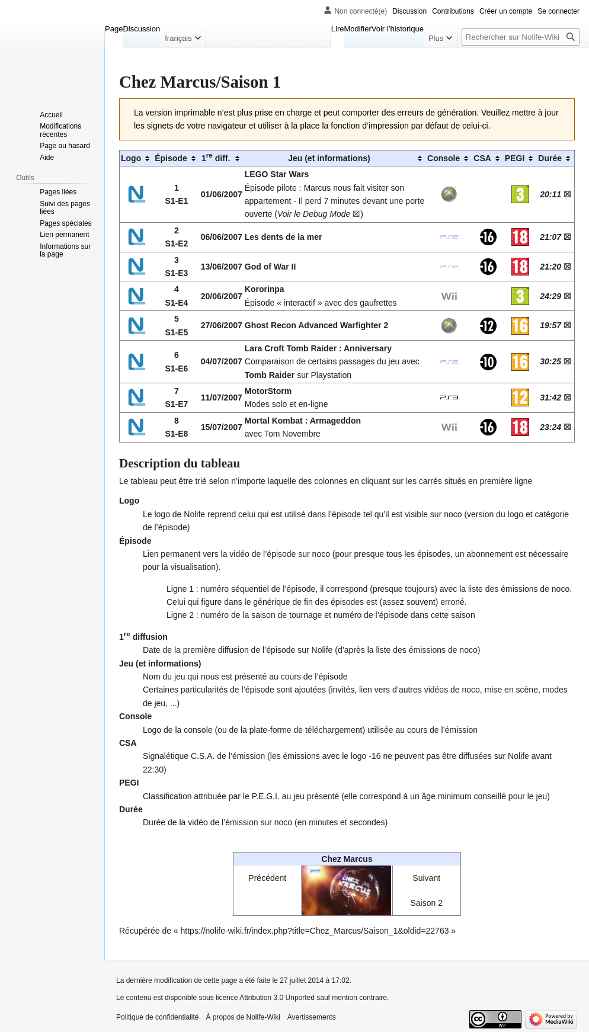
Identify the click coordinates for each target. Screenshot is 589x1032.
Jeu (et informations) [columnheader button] (329, 158)
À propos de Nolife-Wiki (243, 1017)
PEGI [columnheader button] (514, 158)
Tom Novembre (292, 433)
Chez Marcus (346, 859)
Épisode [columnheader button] (171, 158)
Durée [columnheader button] (550, 158)
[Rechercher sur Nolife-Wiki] (521, 37)
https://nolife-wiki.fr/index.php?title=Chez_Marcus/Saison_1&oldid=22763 (315, 930)
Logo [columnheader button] (131, 158)
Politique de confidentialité (157, 1017)
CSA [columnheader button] (482, 158)
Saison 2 (426, 903)
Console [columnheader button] (443, 158)
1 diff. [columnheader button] (215, 157)
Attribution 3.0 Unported (277, 997)
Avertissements (311, 1017)
